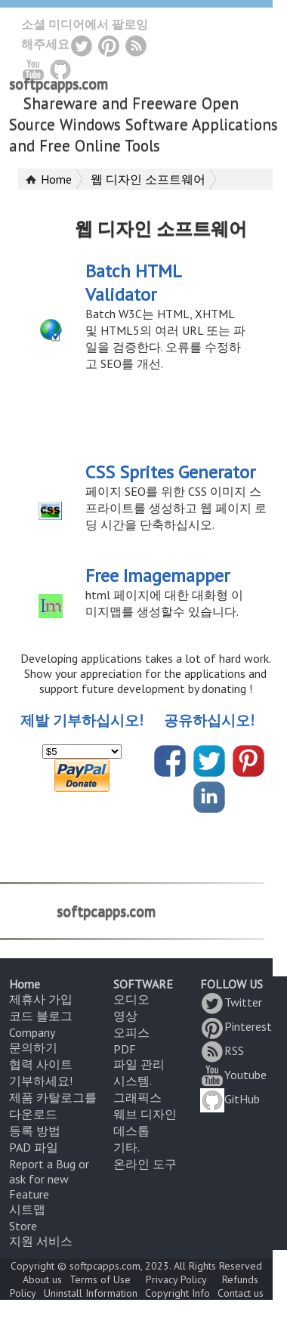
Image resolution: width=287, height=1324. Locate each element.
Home (56, 179)
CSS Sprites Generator (170, 472)
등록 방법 (34, 1130)
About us (42, 1279)
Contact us (241, 1293)
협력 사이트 (41, 1064)
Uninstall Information (90, 1293)
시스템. (132, 1080)
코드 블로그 (41, 1015)
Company (32, 1032)
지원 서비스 (41, 1240)
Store (23, 1225)
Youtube (233, 1074)
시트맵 (27, 1209)
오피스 (131, 1032)
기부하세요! (41, 1080)
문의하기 (33, 1047)
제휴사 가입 (41, 999)
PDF (124, 1048)
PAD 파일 (33, 1147)
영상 (125, 1015)
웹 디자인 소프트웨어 (148, 179)
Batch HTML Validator (133, 282)
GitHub (230, 1098)
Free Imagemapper (157, 575)
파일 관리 (139, 1064)
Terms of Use (100, 1279)
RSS (222, 1050)
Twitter (231, 1002)
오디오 (131, 999)
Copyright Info (177, 1293)
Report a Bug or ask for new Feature (49, 1179)
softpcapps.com (58, 84)
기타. (126, 1147)
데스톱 (131, 1130)
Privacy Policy (176, 1279)
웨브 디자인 (145, 1113)
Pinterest (236, 1026)
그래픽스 (137, 1097)
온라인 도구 (145, 1163)
